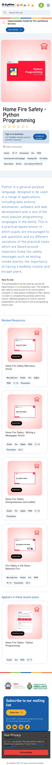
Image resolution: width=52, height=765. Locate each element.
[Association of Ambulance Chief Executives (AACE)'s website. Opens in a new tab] (37, 686)
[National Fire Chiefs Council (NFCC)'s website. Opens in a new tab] (14, 686)
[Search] (29, 12)
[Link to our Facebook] (27, 727)
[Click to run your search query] (5, 12)
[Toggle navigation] (48, 5)
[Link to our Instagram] (21, 727)
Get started (15, 29)
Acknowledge (26, 752)
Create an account (40, 137)
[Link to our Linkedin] (14, 727)
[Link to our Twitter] (8, 727)
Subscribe (16, 712)
